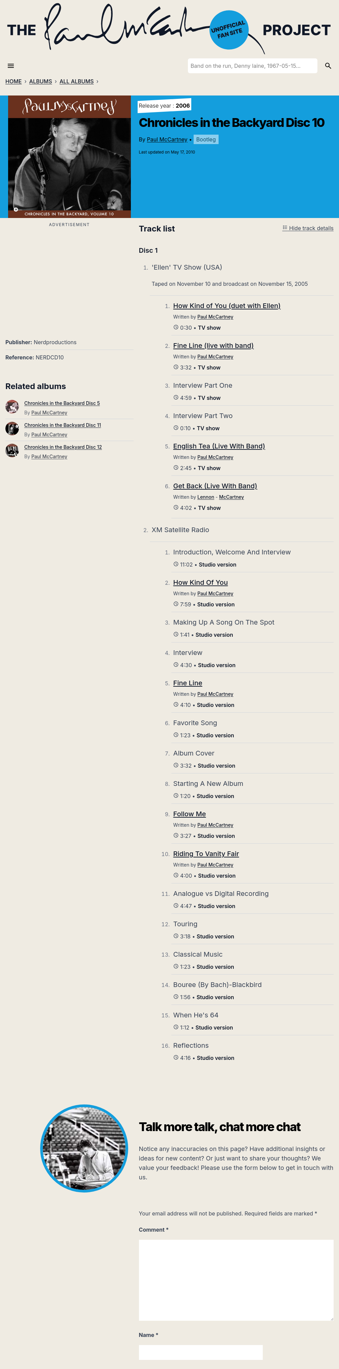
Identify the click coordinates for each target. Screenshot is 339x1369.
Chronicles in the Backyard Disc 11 (62, 425)
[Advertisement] (69, 276)
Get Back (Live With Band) (215, 486)
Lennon (205, 497)
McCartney (231, 497)
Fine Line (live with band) (213, 345)
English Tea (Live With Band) (219, 446)
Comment (154, 1229)
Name (149, 1335)
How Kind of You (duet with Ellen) (227, 306)
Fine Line (187, 683)
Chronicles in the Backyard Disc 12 (63, 447)
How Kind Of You (200, 582)
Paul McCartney (167, 139)
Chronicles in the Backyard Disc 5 (62, 403)
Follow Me (189, 814)
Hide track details (308, 228)
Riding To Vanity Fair (206, 854)
